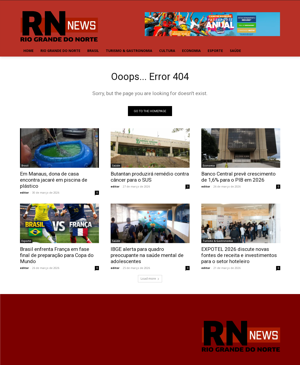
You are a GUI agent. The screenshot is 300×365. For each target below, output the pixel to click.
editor (24, 192)
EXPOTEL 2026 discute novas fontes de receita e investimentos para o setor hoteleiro (239, 255)
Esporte (26, 241)
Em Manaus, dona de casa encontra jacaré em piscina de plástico (53, 180)
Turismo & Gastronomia (218, 241)
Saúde (116, 165)
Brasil (25, 165)
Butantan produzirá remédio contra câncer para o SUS (150, 177)
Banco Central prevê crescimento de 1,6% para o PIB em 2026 (238, 177)
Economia (209, 165)
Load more (150, 278)
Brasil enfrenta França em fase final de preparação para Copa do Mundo (57, 255)
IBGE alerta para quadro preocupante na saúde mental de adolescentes (147, 255)
